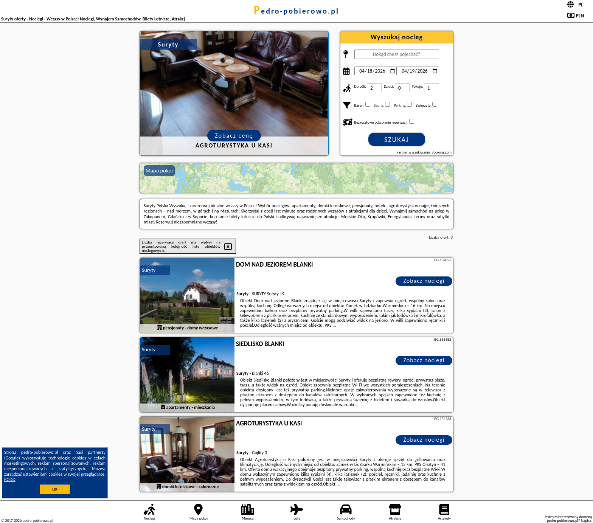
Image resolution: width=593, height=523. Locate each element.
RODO (10, 479)
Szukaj (396, 139)
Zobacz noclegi (424, 280)
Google (12, 458)
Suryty (148, 270)
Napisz (586, 520)
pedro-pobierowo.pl (296, 11)
